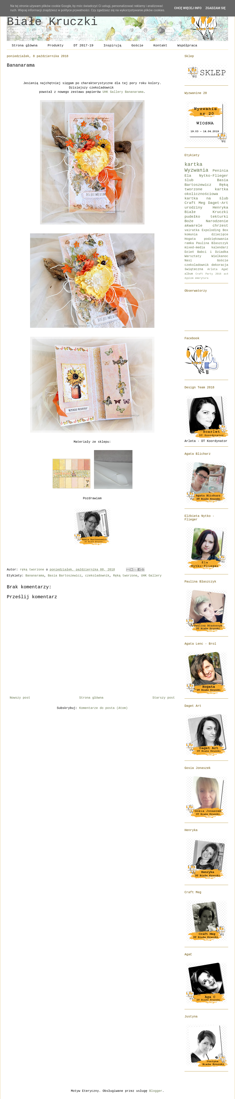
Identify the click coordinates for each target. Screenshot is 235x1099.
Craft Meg (195, 203)
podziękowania (216, 239)
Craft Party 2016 (208, 273)
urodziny (193, 207)
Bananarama (34, 575)
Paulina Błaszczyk (212, 243)
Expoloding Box (215, 230)
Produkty (56, 45)
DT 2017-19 (83, 45)
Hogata (190, 239)
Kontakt (160, 45)
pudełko (192, 217)
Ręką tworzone (125, 575)
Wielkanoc (220, 256)
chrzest (220, 225)
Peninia (220, 171)
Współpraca (187, 45)
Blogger (155, 1091)
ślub (189, 180)
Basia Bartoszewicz (64, 575)
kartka (193, 164)
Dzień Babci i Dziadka (206, 252)
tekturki (219, 217)
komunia (191, 234)
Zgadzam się (215, 8)
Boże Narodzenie (206, 221)
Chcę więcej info (188, 8)
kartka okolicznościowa (206, 191)
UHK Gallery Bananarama (123, 92)
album (189, 273)
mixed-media (195, 247)
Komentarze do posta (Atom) (103, 708)
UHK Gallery (151, 575)
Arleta (212, 269)
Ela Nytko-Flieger (206, 176)
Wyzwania (196, 170)
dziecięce (220, 234)
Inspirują (112, 45)
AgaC (224, 269)
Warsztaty (193, 256)
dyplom (189, 278)
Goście (137, 45)
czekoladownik (97, 575)
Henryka (220, 207)
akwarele (193, 225)
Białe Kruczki (52, 22)
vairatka (192, 230)
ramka (189, 243)
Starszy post (163, 698)
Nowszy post (20, 698)
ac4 (226, 273)
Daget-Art (218, 203)
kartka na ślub (206, 198)
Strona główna (25, 45)
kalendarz (220, 247)
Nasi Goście (206, 260)
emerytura (201, 278)
